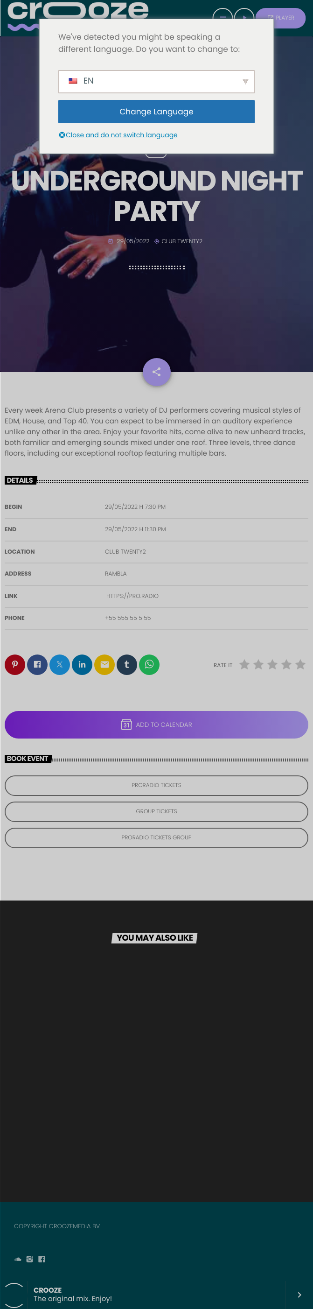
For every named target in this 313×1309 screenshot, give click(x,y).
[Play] (244, 18)
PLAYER (281, 18)
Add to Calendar (156, 724)
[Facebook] (41, 1260)
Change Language (156, 111)
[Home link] (77, 18)
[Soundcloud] (17, 1260)
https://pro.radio (132, 596)
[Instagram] (30, 1260)
